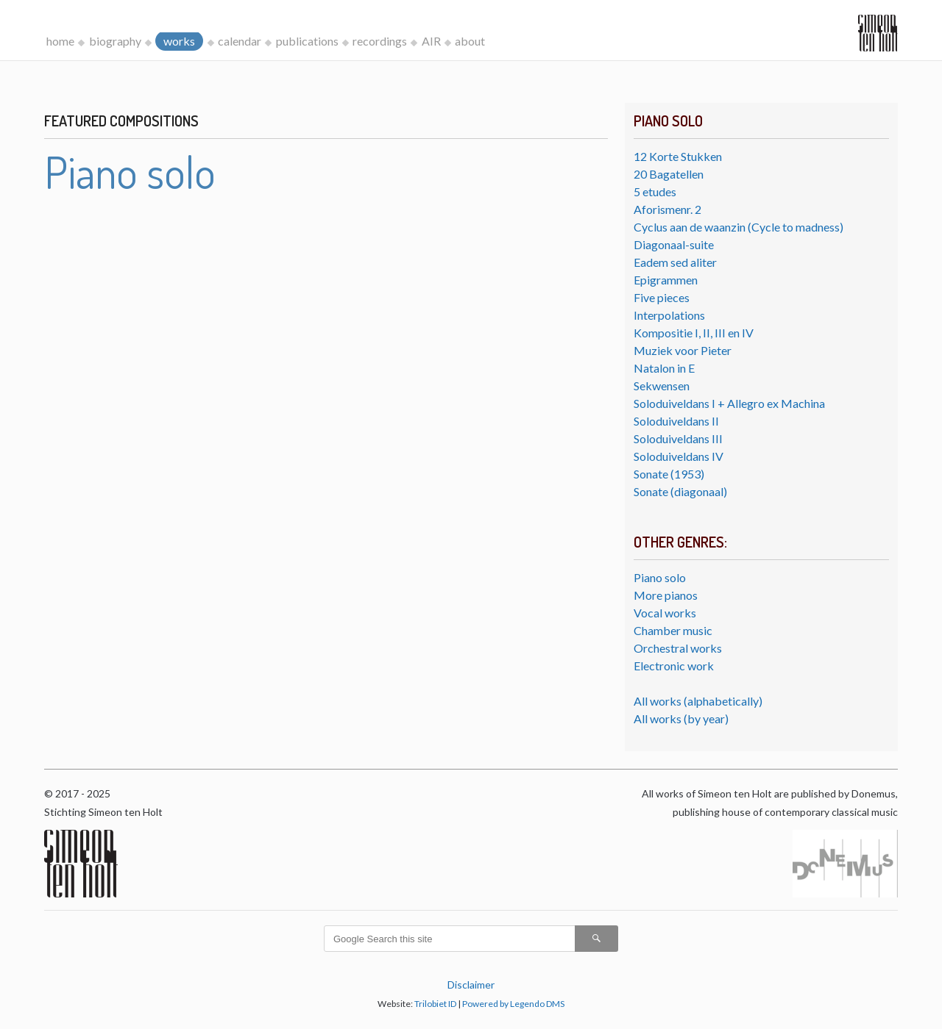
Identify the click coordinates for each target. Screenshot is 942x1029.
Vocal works (665, 613)
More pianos (666, 595)
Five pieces (662, 297)
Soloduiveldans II (676, 421)
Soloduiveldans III (678, 438)
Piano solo (660, 577)
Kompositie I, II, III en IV (694, 333)
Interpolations (669, 315)
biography (115, 41)
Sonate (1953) (669, 474)
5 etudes (655, 191)
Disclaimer (471, 984)
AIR (431, 41)
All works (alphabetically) (698, 701)
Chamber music (673, 630)
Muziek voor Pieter (683, 350)
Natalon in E (664, 368)
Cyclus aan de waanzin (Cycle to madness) (738, 227)
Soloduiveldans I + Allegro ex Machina (729, 403)
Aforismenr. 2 (667, 209)
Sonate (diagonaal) (680, 491)
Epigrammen (666, 280)
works (179, 41)
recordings (380, 41)
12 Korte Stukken (678, 156)
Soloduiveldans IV (678, 456)
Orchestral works (678, 648)
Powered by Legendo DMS (513, 1003)
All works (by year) (681, 718)
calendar (239, 41)
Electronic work (674, 666)
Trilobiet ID (435, 1003)
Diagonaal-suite (674, 244)
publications (307, 41)
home (60, 41)
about (470, 41)
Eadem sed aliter (675, 262)
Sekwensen (662, 385)
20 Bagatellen (669, 174)
